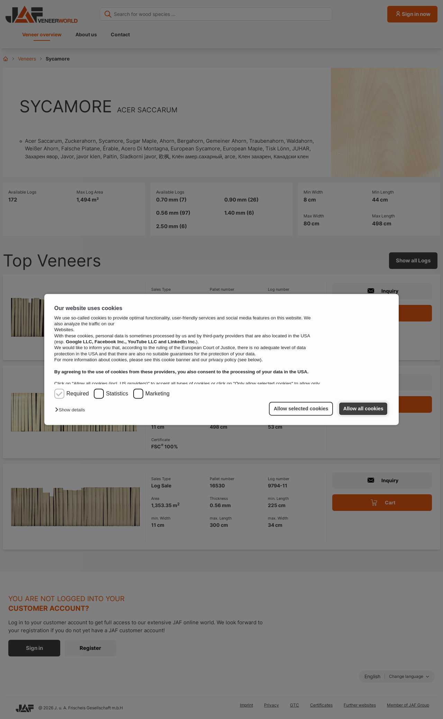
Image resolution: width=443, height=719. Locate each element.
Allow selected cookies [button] (301, 408)
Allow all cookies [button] (363, 408)
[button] (71, 410)
